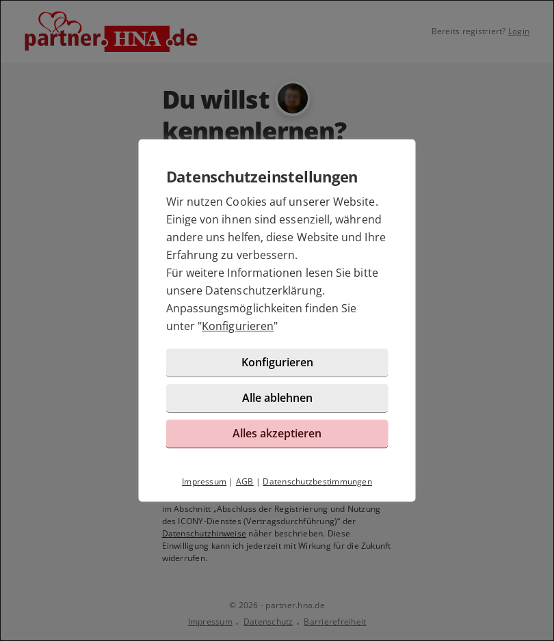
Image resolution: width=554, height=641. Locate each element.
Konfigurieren (238, 325)
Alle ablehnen (277, 397)
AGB (245, 481)
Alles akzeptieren (277, 433)
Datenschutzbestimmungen (317, 481)
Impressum (204, 481)
